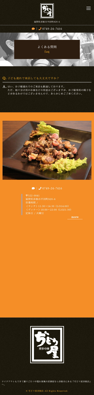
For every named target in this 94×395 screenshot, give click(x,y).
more (74, 217)
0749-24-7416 (50, 29)
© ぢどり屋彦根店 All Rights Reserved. (47, 391)
